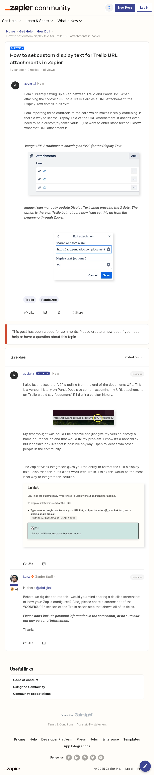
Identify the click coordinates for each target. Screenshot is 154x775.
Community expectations (32, 694)
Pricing (19, 739)
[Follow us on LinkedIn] (77, 758)
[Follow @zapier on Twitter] (93, 758)
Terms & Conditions (60, 724)
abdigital (30, 83)
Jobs (94, 739)
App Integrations (77, 746)
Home (10, 31)
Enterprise (110, 739)
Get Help (11, 20)
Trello (29, 300)
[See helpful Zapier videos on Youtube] (101, 758)
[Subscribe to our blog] (85, 758)
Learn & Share (39, 20)
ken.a (26, 576)
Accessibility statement (91, 724)
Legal (129, 768)
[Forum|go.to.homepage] (39, 8)
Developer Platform (56, 739)
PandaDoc (49, 300)
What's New (70, 20)
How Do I (43, 31)
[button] (125, 8)
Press (81, 739)
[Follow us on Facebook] (69, 758)
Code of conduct (25, 680)
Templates (131, 739)
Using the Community (29, 687)
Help (33, 739)
